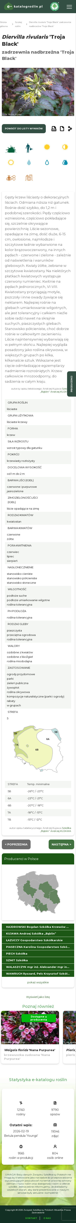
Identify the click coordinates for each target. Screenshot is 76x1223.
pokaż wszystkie (38, 982)
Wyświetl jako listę (38, 996)
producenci (71, 384)
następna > (61, 844)
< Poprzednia (16, 844)
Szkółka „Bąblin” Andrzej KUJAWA (55, 390)
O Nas (47, 1218)
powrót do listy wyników (24, 128)
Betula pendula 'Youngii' (21, 1136)
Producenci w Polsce (21, 859)
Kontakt (31, 1218)
